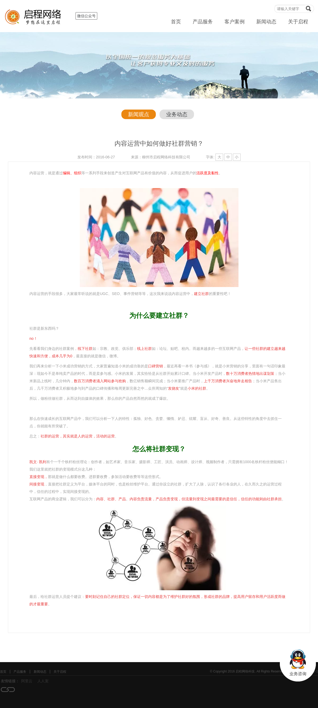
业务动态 (176, 114)
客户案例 (234, 21)
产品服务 (203, 21)
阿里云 (26, 681)
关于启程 (298, 21)
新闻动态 (266, 21)
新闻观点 (138, 114)
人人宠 (42, 681)
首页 (176, 21)
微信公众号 (86, 16)
